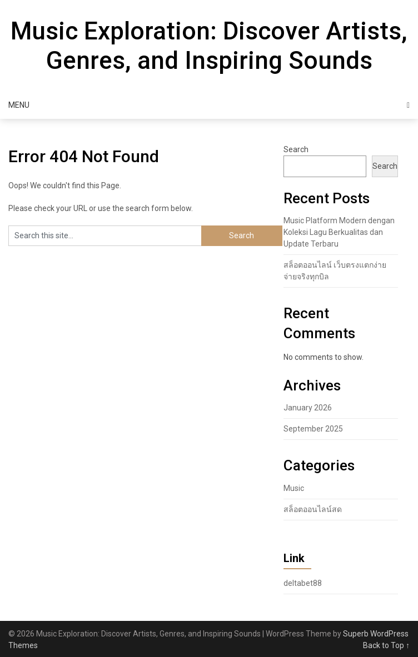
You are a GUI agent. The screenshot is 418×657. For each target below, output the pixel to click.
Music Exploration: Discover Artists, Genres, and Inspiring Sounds (209, 46)
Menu (18, 105)
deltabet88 (302, 583)
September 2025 (313, 428)
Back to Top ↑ (386, 645)
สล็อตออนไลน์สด (312, 509)
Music (293, 488)
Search (295, 149)
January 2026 (307, 407)
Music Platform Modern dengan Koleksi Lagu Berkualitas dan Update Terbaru (339, 232)
